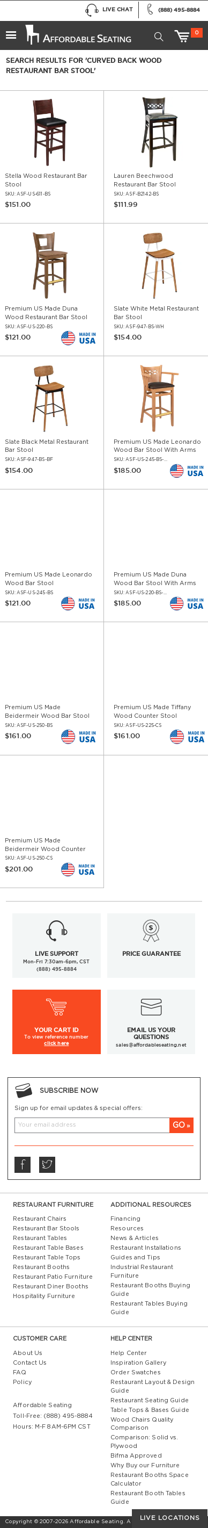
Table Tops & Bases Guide (149, 1410)
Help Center (128, 1353)
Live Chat (108, 10)
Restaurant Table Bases (48, 1248)
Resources (127, 1228)
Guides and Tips (135, 1257)
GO (179, 1125)
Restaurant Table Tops (46, 1257)
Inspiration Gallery (138, 1363)
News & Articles (134, 1238)
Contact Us (30, 1363)
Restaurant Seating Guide (149, 1400)
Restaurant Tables (40, 1238)
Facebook (21, 1164)
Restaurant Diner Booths (50, 1286)
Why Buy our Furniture (145, 1465)
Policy (22, 1382)
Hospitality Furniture (44, 1296)
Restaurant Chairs (39, 1219)
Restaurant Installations (145, 1248)
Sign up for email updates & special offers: (78, 1108)
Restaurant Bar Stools (46, 1228)
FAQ (19, 1372)
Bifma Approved (136, 1456)
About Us (27, 1353)
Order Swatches (135, 1372)
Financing (125, 1219)
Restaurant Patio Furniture (53, 1277)
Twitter (46, 1164)
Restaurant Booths (41, 1267)
